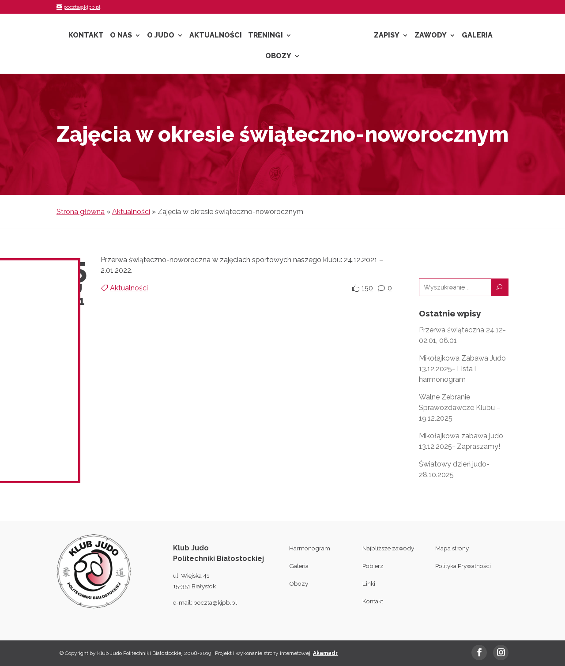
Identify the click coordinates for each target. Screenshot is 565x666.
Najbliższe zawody (388, 548)
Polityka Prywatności (463, 565)
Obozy (278, 56)
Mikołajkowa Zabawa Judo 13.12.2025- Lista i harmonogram (462, 369)
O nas (121, 35)
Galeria (477, 35)
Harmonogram (309, 548)
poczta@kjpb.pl (215, 602)
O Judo (160, 35)
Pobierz (373, 565)
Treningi (265, 35)
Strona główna (80, 211)
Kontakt (86, 35)
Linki (368, 583)
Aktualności (215, 35)
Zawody (430, 35)
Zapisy (386, 35)
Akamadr (325, 653)
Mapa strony (452, 548)
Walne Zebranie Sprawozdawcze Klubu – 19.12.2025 (460, 407)
